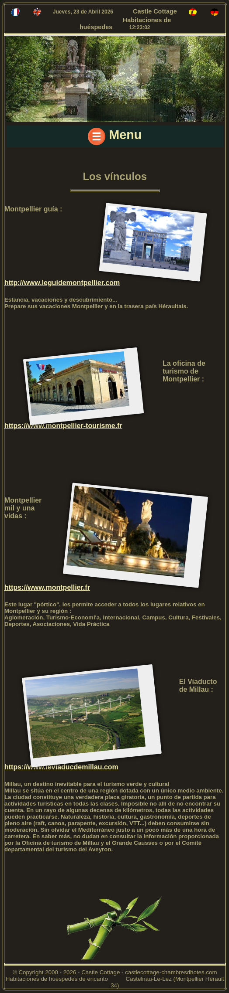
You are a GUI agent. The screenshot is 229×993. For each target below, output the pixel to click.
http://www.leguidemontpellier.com (62, 282)
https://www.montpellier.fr (47, 587)
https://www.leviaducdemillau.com (61, 767)
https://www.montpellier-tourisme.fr (63, 425)
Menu (115, 136)
